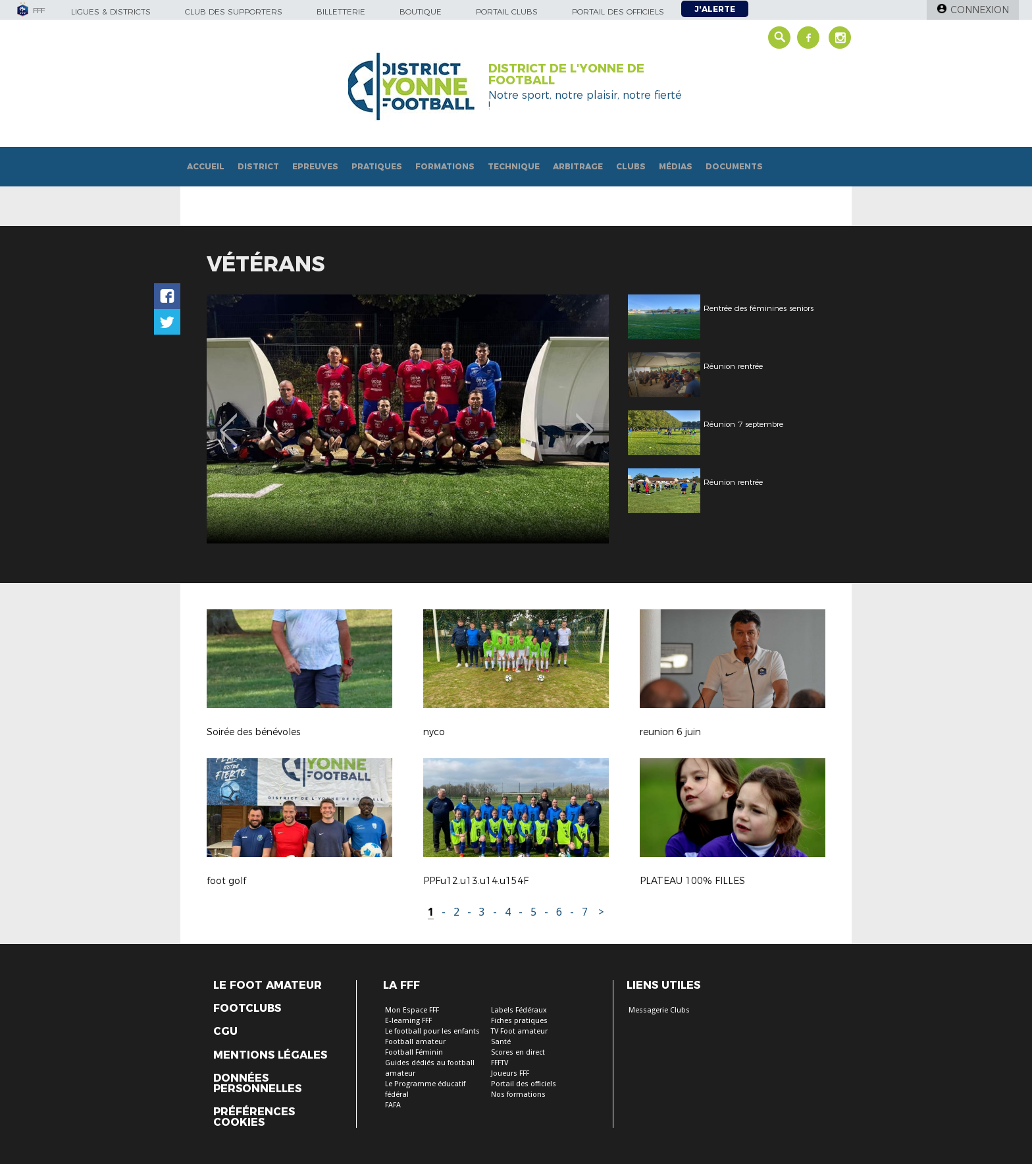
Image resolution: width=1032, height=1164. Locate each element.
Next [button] (584, 420)
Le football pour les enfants (432, 1031)
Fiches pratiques (519, 1020)
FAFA (393, 1105)
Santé (501, 1042)
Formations (445, 166)
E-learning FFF (408, 1020)
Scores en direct (518, 1052)
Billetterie (341, 11)
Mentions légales (270, 1055)
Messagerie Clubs (659, 1010)
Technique (514, 166)
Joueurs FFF (510, 1073)
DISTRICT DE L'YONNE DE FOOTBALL (566, 74)
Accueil (205, 166)
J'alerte (714, 9)
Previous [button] (228, 420)
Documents (734, 166)
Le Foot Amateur (267, 985)
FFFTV (499, 1063)
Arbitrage (578, 166)
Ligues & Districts (111, 11)
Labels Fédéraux (519, 1010)
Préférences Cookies (254, 1117)
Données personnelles (257, 1083)
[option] (363, 418)
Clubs (631, 166)
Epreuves (315, 166)
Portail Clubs (507, 11)
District (258, 166)
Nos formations (518, 1094)
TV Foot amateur (519, 1031)
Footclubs (247, 1008)
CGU (225, 1031)
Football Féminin (414, 1052)
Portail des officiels (618, 11)
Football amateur (415, 1042)
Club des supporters (233, 11)
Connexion (979, 10)
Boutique (421, 11)
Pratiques (376, 166)
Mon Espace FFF (412, 1010)
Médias (675, 166)
